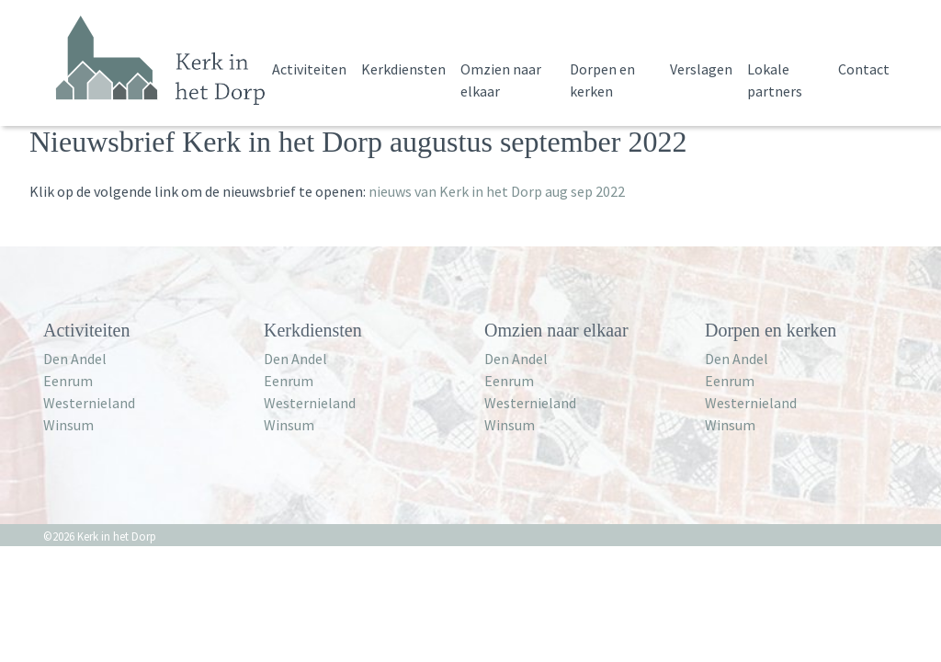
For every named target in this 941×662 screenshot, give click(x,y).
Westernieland (89, 403)
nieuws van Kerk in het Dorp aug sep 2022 (496, 191)
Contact (864, 69)
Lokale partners (774, 80)
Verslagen (701, 69)
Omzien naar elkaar (500, 80)
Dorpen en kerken (602, 80)
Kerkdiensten (403, 69)
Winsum (68, 425)
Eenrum (68, 380)
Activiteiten (309, 69)
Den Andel (75, 358)
